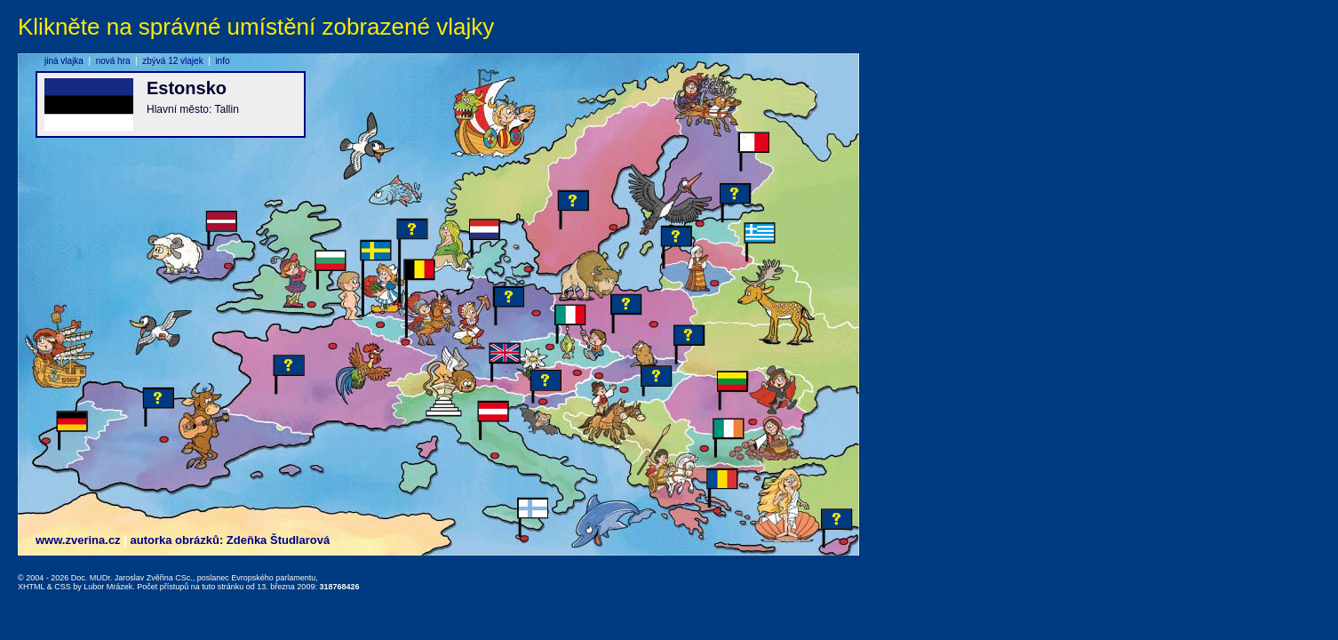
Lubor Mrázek (108, 586)
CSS (62, 586)
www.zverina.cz (78, 540)
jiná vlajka (64, 61)
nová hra (113, 61)
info (222, 61)
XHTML (31, 586)
